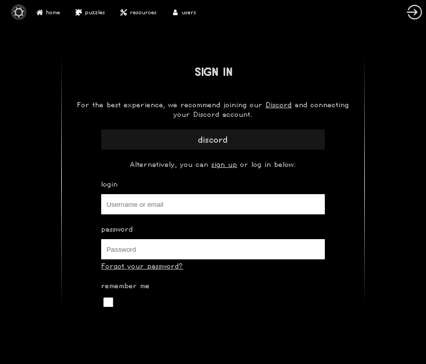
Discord (279, 105)
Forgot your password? (142, 266)
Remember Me (125, 286)
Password (117, 229)
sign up (224, 164)
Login (109, 184)
